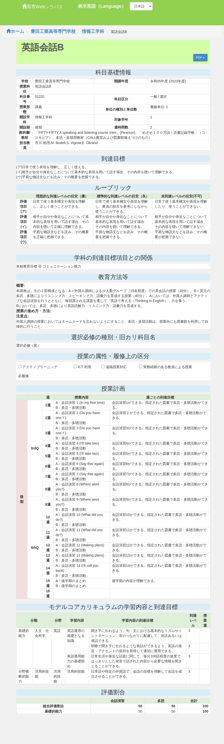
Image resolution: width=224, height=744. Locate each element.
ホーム (15, 31)
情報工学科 (93, 31)
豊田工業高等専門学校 (53, 31)
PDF (200, 57)
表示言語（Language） (102, 6)
